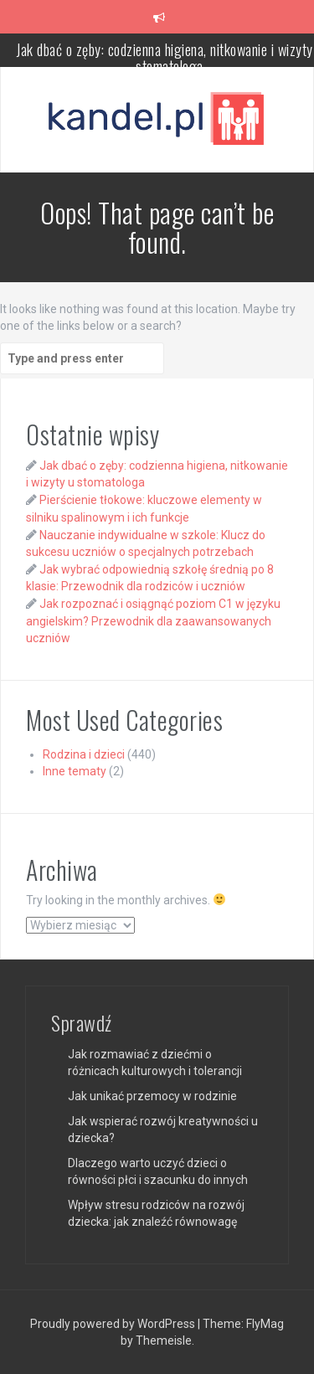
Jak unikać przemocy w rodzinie (152, 1096)
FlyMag (265, 1323)
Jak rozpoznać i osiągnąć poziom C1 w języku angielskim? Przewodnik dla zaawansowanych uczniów (153, 620)
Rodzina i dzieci (84, 754)
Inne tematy (74, 771)
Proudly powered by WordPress (114, 1323)
